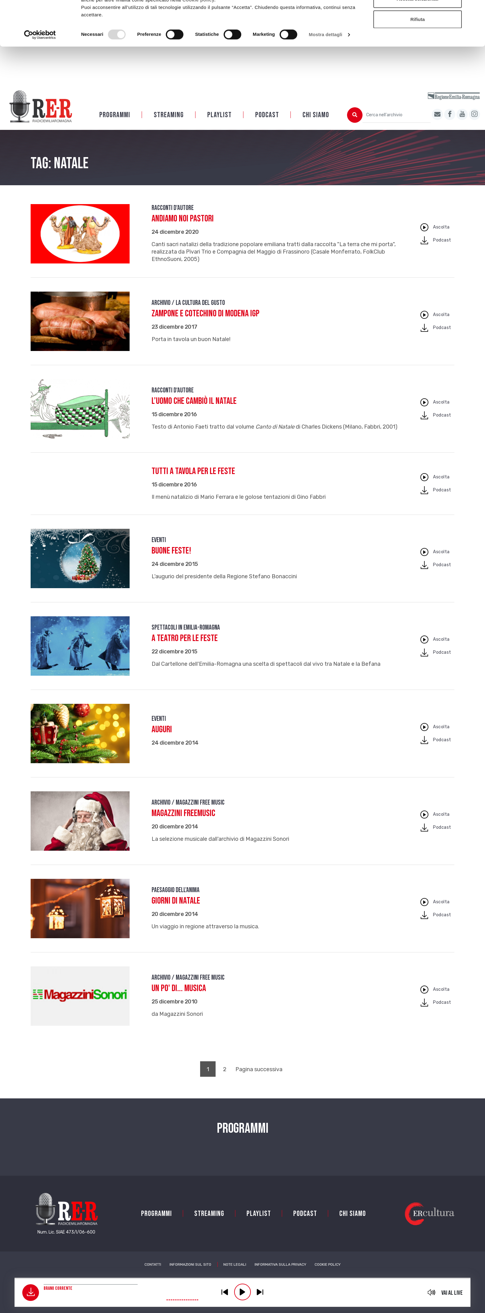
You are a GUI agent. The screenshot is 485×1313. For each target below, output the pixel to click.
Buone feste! (171, 550)
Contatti (152, 1264)
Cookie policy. (199, 37)
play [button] (242, 1292)
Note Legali (234, 1264)
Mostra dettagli (325, 72)
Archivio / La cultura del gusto (188, 303)
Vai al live (452, 1293)
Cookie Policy (328, 1264)
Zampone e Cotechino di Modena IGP (206, 313)
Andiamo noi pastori (183, 218)
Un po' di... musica (179, 988)
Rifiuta (417, 56)
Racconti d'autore (173, 208)
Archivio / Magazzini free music (188, 802)
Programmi (114, 114)
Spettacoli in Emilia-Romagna (186, 627)
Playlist (219, 114)
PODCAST (267, 114)
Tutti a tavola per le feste (193, 471)
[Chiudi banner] (475, 9)
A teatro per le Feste (185, 638)
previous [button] (225, 1292)
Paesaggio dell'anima (176, 890)
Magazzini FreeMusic (183, 813)
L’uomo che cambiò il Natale (194, 401)
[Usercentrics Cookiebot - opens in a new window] (40, 72)
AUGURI (162, 729)
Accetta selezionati (417, 36)
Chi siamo (316, 114)
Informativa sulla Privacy (280, 1264)
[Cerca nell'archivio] (397, 115)
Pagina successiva (258, 1069)
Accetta (417, 16)
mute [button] (432, 1292)
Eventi (159, 540)
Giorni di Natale (176, 900)
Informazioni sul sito (190, 1264)
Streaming (169, 114)
